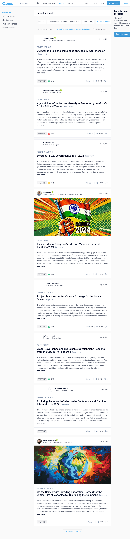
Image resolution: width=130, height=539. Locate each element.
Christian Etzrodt (48, 143)
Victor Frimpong (48, 38)
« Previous (69, 531)
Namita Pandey (51, 283)
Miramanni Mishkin (49, 440)
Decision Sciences (37, 22)
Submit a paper (122, 34)
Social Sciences (8, 28)
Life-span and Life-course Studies (39, 29)
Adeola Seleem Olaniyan (51, 90)
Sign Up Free (113, 3)
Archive (70, 3)
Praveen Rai (47, 192)
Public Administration (101, 29)
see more (41, 73)
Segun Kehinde (59, 388)
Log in (125, 3)
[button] (89, 81)
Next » (78, 531)
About (86, 3)
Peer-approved (49, 3)
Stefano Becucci (49, 336)
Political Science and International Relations (73, 29)
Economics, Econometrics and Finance (64, 22)
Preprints (61, 3)
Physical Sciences (9, 24)
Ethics (94, 3)
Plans (102, 3)
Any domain (6, 12)
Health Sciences (8, 16)
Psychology (88, 22)
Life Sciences (7, 20)
